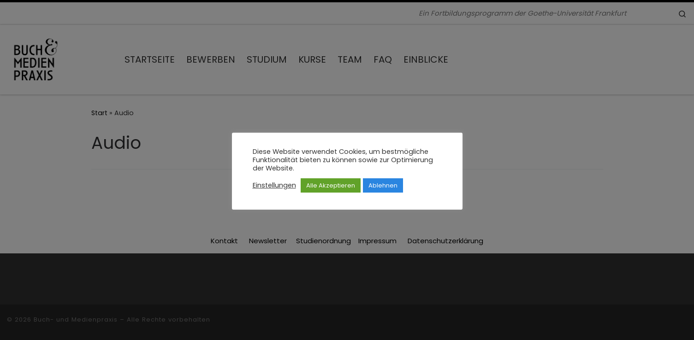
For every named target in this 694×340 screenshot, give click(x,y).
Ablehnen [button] (382, 185)
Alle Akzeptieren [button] (330, 185)
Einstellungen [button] (274, 185)
